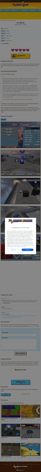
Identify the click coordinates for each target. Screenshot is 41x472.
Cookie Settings (16, 246)
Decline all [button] (13, 249)
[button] (20, 252)
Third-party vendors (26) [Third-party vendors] (19, 238)
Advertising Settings (15, 244)
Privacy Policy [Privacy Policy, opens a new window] (23, 246)
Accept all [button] (27, 249)
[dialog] (20, 236)
